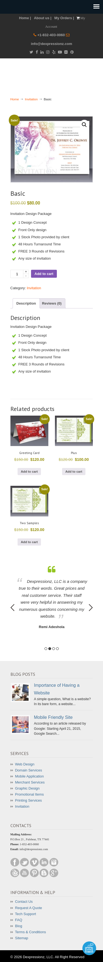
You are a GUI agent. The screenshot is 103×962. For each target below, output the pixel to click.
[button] (84, 125)
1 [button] (45, 648)
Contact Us (24, 901)
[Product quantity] (19, 274)
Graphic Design (27, 788)
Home (14, 99)
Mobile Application (29, 776)
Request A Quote (28, 908)
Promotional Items (29, 794)
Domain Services (28, 770)
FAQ (18, 920)
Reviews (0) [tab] (52, 303)
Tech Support (25, 914)
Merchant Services (30, 782)
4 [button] (57, 648)
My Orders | (64, 18)
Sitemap (21, 938)
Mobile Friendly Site (53, 717)
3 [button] (53, 648)
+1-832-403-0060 (51, 35)
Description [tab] (26, 303)
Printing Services (28, 800)
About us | (42, 18)
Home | (25, 18)
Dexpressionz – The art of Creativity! (51, 73)
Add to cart (44, 274)
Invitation (31, 99)
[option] (51, 598)
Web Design (25, 764)
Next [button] (91, 607)
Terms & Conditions (30, 932)
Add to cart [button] (29, 471)
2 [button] (49, 648)
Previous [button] (12, 607)
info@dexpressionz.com (51, 44)
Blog (18, 926)
